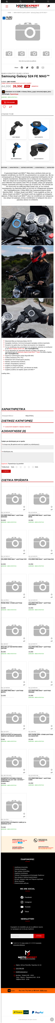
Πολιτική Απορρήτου (20, 869)
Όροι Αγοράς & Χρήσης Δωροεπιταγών (26, 877)
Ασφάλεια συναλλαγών (21, 873)
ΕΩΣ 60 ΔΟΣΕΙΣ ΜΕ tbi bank (44, 848)
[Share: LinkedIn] (37, 67)
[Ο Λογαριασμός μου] (34, 1)
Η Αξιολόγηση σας (7, 451)
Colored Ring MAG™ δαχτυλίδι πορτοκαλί (41, 603)
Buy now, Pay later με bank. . (27, 990)
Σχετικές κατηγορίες (27, 167)
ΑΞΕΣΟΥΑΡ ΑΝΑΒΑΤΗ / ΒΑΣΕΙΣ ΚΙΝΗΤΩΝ (17, 427)
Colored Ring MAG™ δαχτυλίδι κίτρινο (41, 647)
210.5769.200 (20, 968)
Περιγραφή (4, 167)
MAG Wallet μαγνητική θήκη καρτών (14, 647)
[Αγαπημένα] (48, 1)
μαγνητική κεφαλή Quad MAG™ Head (28, 352)
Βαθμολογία (5, 467)
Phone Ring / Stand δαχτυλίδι (14, 602)
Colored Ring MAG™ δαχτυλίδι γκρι (14, 558)
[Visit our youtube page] (27, 907)
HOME (9, 12)
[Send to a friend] (43, 67)
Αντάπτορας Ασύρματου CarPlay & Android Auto (14, 823)
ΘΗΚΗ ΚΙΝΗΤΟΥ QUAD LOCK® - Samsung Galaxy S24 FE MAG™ (30, 12)
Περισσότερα (14, 94)
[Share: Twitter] (27, 67)
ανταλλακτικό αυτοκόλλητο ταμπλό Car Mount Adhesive (14, 735)
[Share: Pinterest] (32, 67)
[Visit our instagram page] (27, 903)
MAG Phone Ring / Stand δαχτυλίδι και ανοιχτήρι (41, 735)
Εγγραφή (39, 936)
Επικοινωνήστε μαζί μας (22, 883)
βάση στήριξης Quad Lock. (17, 348)
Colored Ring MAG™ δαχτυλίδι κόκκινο (14, 516)
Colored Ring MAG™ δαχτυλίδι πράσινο (41, 691)
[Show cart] (48, 6)
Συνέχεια (6, 471)
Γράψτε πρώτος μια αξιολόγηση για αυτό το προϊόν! (16, 83)
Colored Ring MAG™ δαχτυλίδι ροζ (41, 558)
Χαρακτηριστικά (14, 167)
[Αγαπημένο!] (4, 106)
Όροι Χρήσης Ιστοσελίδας (22, 871)
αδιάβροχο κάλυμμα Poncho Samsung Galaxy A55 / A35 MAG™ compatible (14, 779)
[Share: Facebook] (22, 67)
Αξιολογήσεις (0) (39, 167)
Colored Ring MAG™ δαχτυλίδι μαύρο (14, 691)
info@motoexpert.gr (21, 972)
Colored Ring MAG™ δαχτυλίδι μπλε (41, 516)
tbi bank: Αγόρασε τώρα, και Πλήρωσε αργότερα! (29, 879)
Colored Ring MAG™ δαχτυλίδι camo (41, 779)
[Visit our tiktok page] (27, 912)
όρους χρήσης (25, 943)
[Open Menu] (7, 6)
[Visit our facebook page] (27, 898)
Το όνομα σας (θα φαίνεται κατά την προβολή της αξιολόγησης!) (20, 444)
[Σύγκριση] (11, 106)
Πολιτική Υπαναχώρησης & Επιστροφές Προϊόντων (29, 875)
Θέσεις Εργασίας (19, 881)
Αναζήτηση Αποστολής (21, 867)
